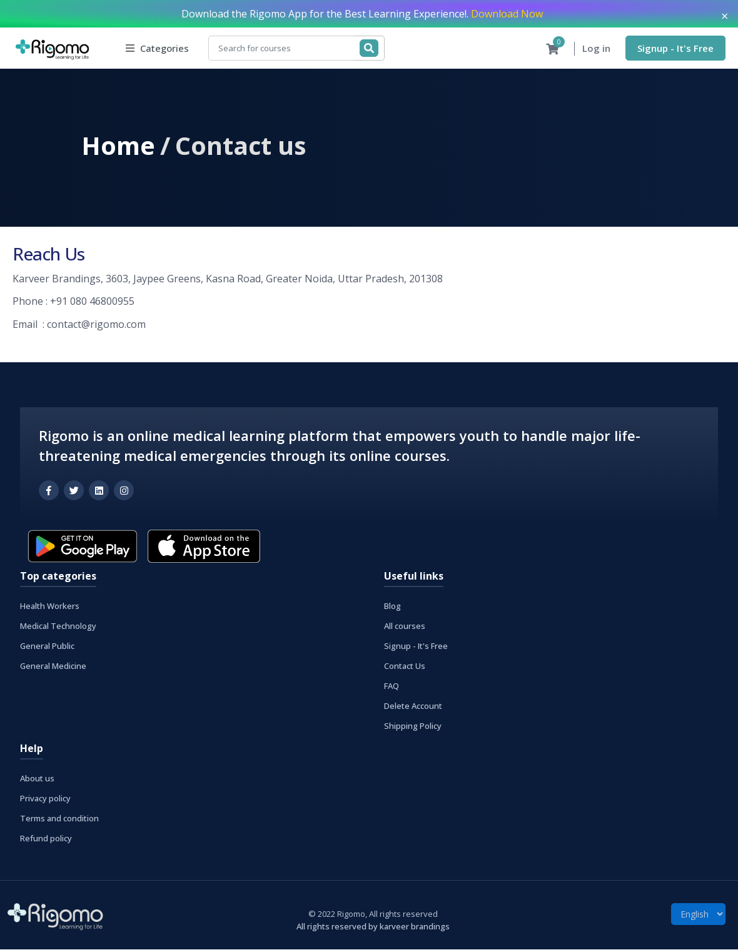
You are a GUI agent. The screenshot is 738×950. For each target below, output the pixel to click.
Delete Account (413, 706)
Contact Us (404, 666)
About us (37, 778)
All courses (404, 626)
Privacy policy (45, 798)
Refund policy (46, 838)
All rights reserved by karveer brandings (373, 927)
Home (118, 146)
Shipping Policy (413, 726)
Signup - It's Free (675, 48)
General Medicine (53, 666)
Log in (596, 48)
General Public (47, 646)
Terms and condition (59, 818)
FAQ (391, 686)
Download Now (507, 14)
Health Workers (49, 606)
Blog (392, 606)
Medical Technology (58, 626)
